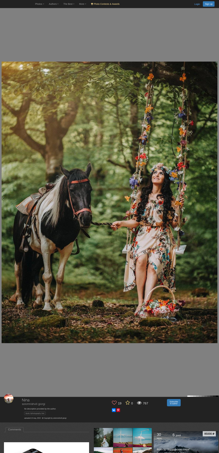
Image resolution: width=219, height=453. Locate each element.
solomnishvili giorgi (33, 404)
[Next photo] (216, 198)
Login (197, 4)
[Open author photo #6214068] (123, 437)
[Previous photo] (3, 198)
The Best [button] (68, 4)
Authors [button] (54, 4)
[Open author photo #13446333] (103, 437)
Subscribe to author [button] (174, 403)
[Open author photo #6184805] (142, 437)
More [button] (82, 4)
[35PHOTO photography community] (17, 4)
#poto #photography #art (34, 413)
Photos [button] (39, 4)
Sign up (209, 4)
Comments (14, 429)
